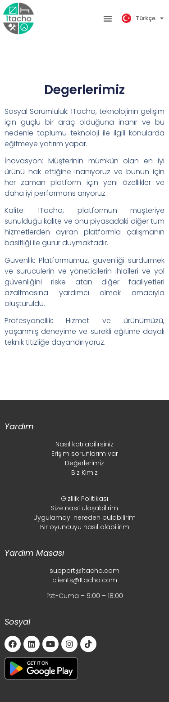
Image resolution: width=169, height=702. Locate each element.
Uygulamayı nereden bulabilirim (84, 517)
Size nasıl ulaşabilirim (84, 508)
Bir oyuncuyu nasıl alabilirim (84, 526)
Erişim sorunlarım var (84, 453)
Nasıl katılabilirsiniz (84, 444)
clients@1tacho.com (84, 580)
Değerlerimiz (84, 463)
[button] (107, 18)
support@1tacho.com (84, 570)
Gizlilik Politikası (84, 498)
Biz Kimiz (84, 472)
